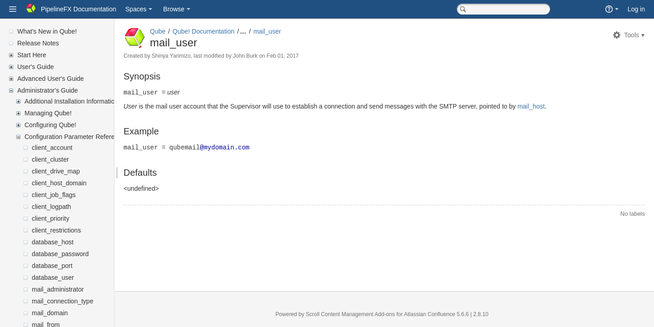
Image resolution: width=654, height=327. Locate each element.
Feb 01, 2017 (304, 56)
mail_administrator (58, 289)
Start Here (31, 55)
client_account (52, 147)
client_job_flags (54, 194)
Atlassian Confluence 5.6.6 (448, 314)
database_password (60, 254)
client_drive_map (56, 171)
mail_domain (50, 313)
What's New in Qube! (47, 31)
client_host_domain (59, 183)
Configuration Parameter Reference (75, 136)
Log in (636, 9)
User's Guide (35, 66)
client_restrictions (56, 230)
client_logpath (51, 206)
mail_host (552, 105)
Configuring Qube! (50, 125)
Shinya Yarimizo (193, 56)
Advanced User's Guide (50, 78)
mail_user (289, 31)
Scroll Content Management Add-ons (361, 314)
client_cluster (50, 159)
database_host (53, 242)
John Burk (267, 56)
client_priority (50, 218)
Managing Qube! (48, 113)
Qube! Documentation (225, 31)
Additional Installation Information (71, 101)
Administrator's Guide (47, 90)
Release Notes (38, 43)
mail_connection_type (62, 301)
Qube (179, 31)
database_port (52, 265)
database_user (53, 277)
